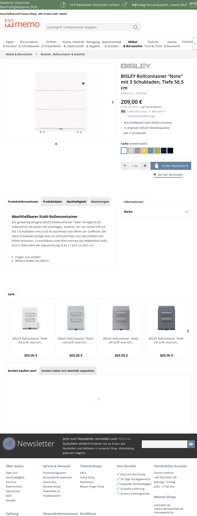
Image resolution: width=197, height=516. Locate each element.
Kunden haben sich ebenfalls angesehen (67, 371)
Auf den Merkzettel (168, 174)
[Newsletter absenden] (191, 444)
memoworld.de (164, 512)
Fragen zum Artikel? (26, 257)
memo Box (49, 482)
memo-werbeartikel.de (168, 509)
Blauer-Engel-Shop (92, 486)
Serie (11, 294)
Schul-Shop (87, 477)
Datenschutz (14, 486)
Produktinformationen (23, 201)
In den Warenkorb (171, 166)
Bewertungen (100, 201)
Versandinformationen (57, 477)
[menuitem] (93, 25)
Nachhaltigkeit (15, 477)
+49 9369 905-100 (165, 477)
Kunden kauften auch (22, 371)
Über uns (12, 473)
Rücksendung (51, 486)
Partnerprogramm (54, 473)
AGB (8, 496)
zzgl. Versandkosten (151, 106)
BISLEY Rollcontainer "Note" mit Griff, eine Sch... (30, 340)
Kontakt (11, 500)
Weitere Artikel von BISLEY (30, 261)
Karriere (11, 482)
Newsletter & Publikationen (52, 493)
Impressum (13, 491)
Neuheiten (87, 482)
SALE (83, 473)
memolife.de (162, 505)
